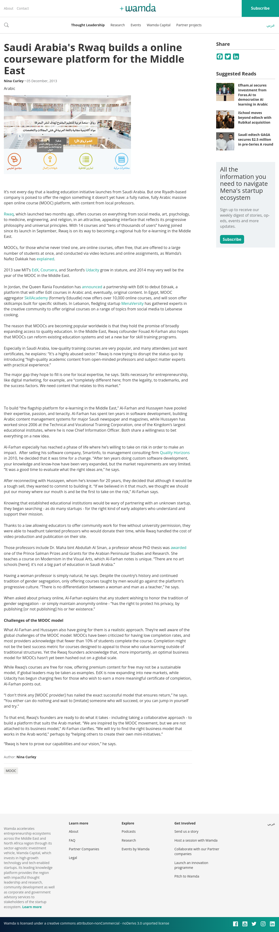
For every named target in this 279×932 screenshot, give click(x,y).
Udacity (92, 270)
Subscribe (260, 8)
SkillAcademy (36, 298)
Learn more (32, 907)
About (8, 8)
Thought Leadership (88, 25)
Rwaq (9, 214)
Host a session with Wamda (196, 840)
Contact (23, 8)
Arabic (9, 88)
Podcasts (129, 831)
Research (117, 25)
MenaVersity (132, 303)
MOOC (11, 770)
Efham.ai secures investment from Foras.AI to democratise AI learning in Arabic (253, 94)
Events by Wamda (135, 849)
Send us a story (186, 831)
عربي (270, 25)
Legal (73, 857)
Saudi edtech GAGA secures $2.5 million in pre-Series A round (255, 139)
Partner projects (188, 25)
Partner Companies (84, 849)
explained (45, 258)
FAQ (72, 840)
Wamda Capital (159, 25)
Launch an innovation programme (191, 865)
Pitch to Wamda (187, 876)
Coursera (48, 270)
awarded (178, 547)
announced (92, 286)
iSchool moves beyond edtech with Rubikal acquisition (255, 117)
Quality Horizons (175, 452)
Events (136, 25)
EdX (35, 270)
